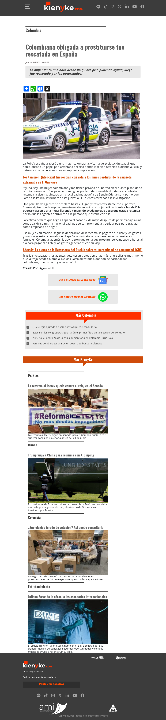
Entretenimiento (39, 587)
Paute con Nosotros (51, 684)
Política (33, 376)
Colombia (33, 31)
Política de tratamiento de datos (39, 677)
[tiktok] (105, 7)
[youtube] (134, 7)
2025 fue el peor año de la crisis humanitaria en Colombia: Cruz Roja (72, 338)
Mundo (32, 445)
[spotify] (98, 7)
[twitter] (120, 7)
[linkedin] (127, 7)
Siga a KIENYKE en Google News (83, 280)
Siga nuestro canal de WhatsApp (83, 297)
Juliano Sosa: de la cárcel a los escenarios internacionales (67, 597)
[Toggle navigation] (27, 6)
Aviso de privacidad (33, 671)
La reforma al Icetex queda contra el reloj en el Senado (65, 386)
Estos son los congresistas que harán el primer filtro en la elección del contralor (79, 332)
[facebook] (142, 7)
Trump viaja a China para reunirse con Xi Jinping (61, 455)
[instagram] (112, 7)
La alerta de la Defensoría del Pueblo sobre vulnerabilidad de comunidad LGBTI (82, 250)
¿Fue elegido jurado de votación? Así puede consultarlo (64, 327)
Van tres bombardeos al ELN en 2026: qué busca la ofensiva (67, 343)
